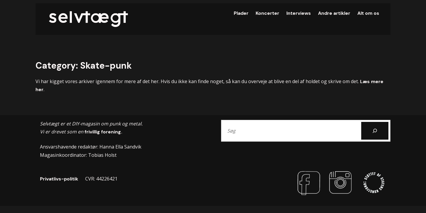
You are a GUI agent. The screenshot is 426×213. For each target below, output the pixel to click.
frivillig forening (102, 132)
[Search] (375, 130)
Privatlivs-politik (59, 179)
